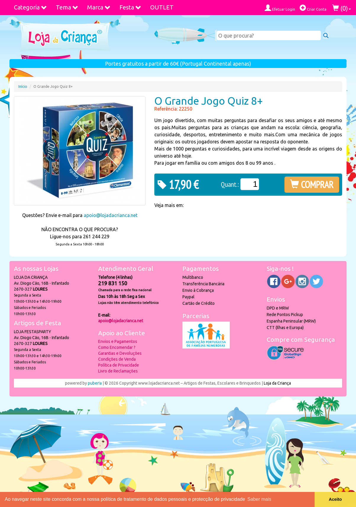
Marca (99, 7)
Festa (130, 7)
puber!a (95, 383)
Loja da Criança (277, 383)
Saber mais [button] (259, 499)
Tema (67, 7)
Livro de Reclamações (118, 371)
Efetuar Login (280, 7)
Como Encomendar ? (116, 347)
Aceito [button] (335, 499)
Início (22, 86)
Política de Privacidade (118, 365)
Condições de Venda (117, 359)
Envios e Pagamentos (117, 341)
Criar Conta (313, 7)
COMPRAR (312, 184)
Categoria (30, 7)
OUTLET (162, 7)
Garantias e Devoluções (120, 353)
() (341, 8)
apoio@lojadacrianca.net (110, 215)
